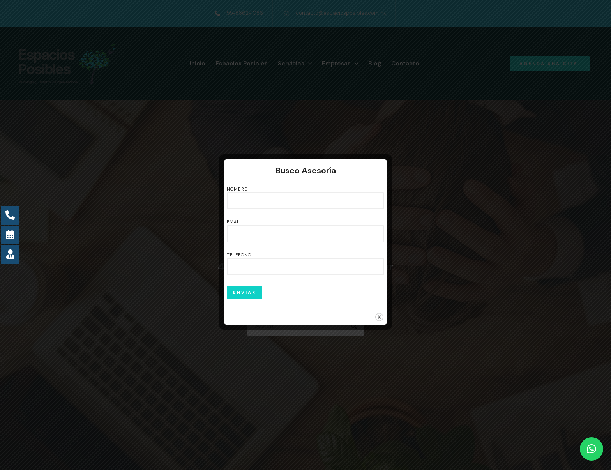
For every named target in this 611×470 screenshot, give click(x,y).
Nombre (305, 195)
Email (305, 228)
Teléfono (305, 261)
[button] (591, 449)
